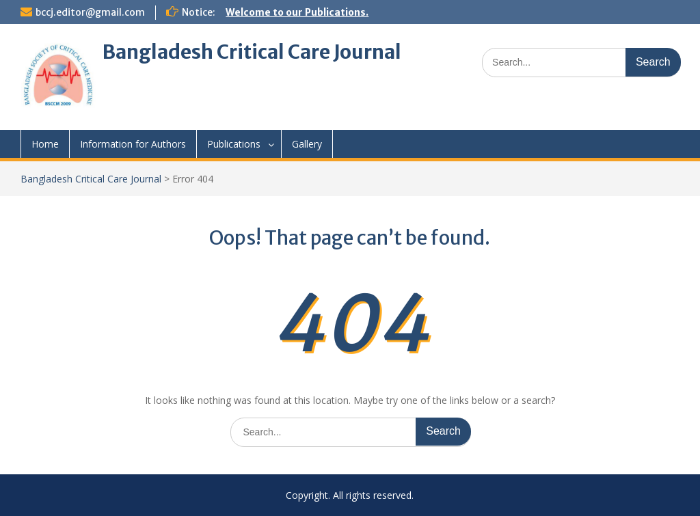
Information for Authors (133, 143)
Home (45, 143)
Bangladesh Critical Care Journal (252, 52)
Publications (233, 143)
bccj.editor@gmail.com (90, 12)
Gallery (307, 143)
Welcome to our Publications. (297, 12)
